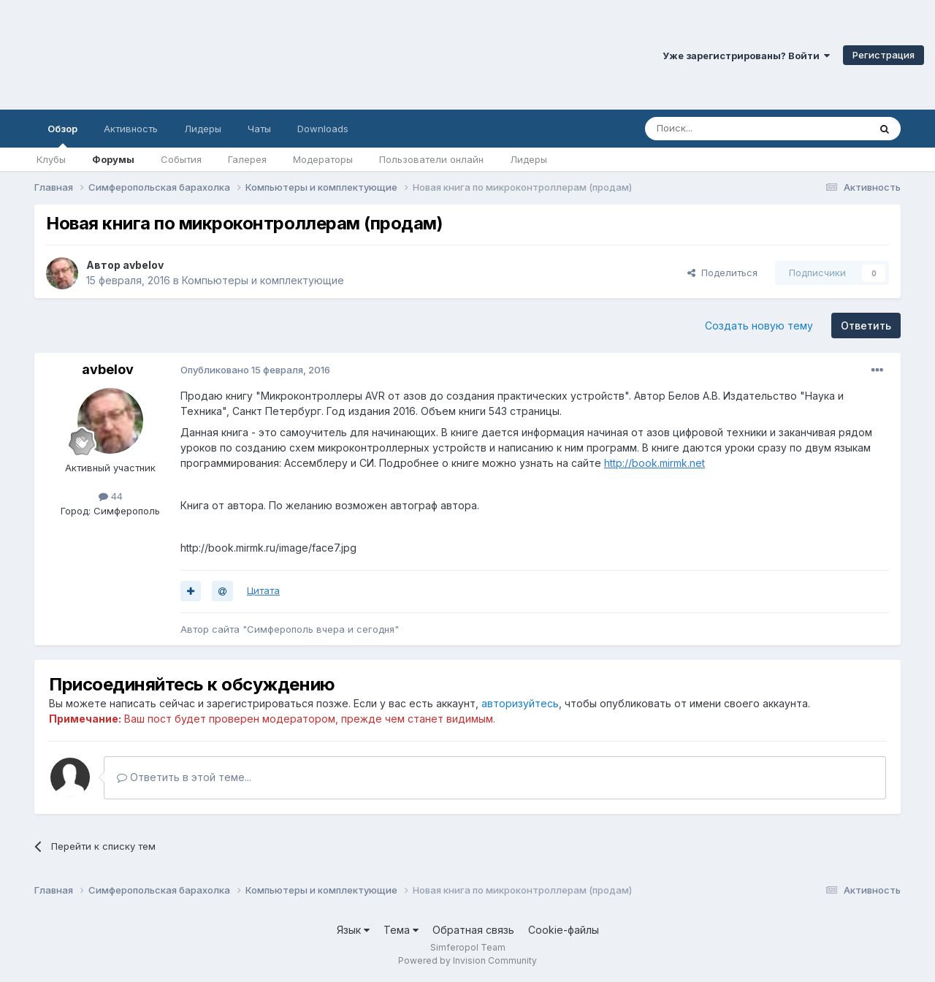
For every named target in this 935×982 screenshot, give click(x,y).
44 (111, 496)
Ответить (866, 325)
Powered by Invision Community (467, 960)
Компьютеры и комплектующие (263, 280)
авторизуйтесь (520, 703)
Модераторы (323, 159)
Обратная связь (473, 930)
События (181, 159)
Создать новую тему (759, 325)
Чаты (259, 128)
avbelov (143, 265)
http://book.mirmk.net (654, 463)
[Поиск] (723, 128)
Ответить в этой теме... (184, 777)
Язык (353, 930)
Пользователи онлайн (431, 159)
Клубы (51, 159)
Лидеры (528, 159)
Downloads (322, 128)
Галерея (247, 159)
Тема (401, 930)
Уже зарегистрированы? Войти (746, 55)
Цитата (263, 590)
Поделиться (722, 272)
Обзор (62, 135)
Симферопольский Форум (201, 55)
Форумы (113, 159)
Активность (131, 128)
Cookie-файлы (563, 930)
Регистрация (883, 55)
